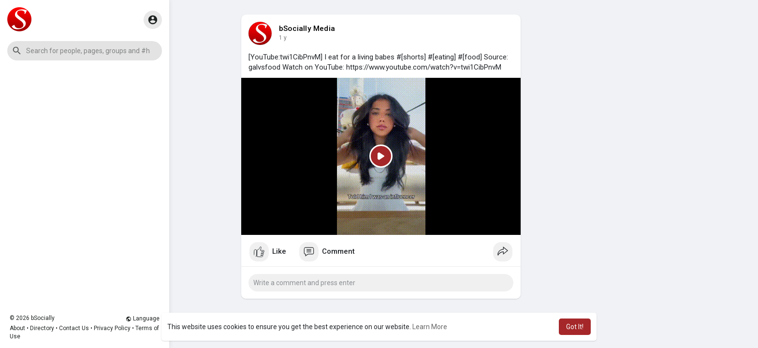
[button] (84, 50)
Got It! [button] (574, 327)
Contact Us (74, 328)
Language (143, 318)
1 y (283, 37)
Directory (42, 328)
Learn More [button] (429, 327)
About (17, 328)
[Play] (381, 156)
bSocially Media (307, 28)
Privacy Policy (112, 328)
